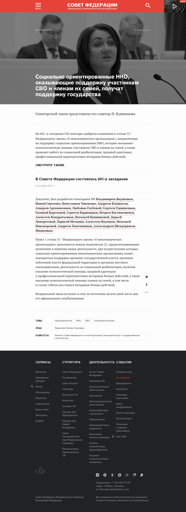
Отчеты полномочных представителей (98, 446)
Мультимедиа (124, 418)
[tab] (146, 286)
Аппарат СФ (69, 406)
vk (97, 475)
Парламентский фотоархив (141, 475)
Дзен (104, 475)
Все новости (43, 30)
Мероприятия (97, 419)
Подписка (40, 397)
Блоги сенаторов (125, 412)
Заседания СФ (97, 380)
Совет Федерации (72, 371)
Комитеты (122, 388)
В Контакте (146, 277)
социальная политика (104, 320)
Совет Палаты (70, 383)
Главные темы (124, 371)
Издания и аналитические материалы (98, 458)
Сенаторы (67, 388)
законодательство (63, 320)
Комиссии (67, 400)
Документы (95, 395)
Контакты (40, 371)
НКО (78, 320)
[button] (38, 6)
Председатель (123, 383)
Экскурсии (41, 415)
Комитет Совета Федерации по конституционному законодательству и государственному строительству (97, 336)
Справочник (42, 403)
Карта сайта (42, 409)
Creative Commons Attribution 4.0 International (122, 500)
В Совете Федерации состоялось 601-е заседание (81, 179)
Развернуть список (146, 292)
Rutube (134, 475)
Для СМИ (121, 436)
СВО (87, 320)
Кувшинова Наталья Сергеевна (69, 328)
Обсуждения (42, 392)
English (39, 420)
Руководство (69, 377)
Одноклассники (146, 284)
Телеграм (127, 475)
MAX (119, 475)
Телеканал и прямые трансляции (122, 427)
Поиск (38, 386)
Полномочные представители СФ (70, 452)
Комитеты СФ (70, 394)
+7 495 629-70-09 (120, 482)
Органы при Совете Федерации (69, 424)
